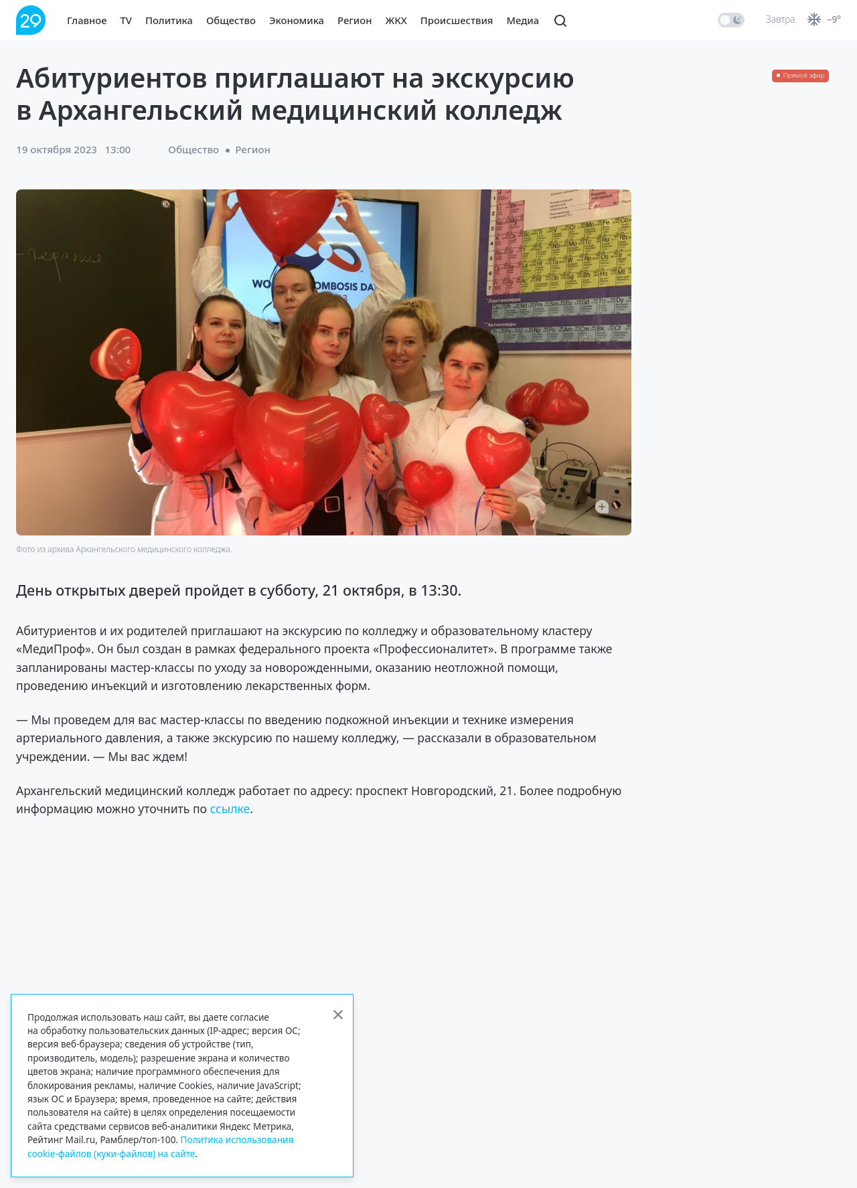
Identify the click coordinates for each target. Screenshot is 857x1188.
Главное (87, 20)
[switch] (731, 20)
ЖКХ (395, 20)
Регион (354, 20)
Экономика (296, 20)
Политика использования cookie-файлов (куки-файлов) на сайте (160, 1146)
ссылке (230, 808)
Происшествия (456, 20)
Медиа (523, 20)
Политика (169, 20)
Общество (231, 20)
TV (126, 20)
